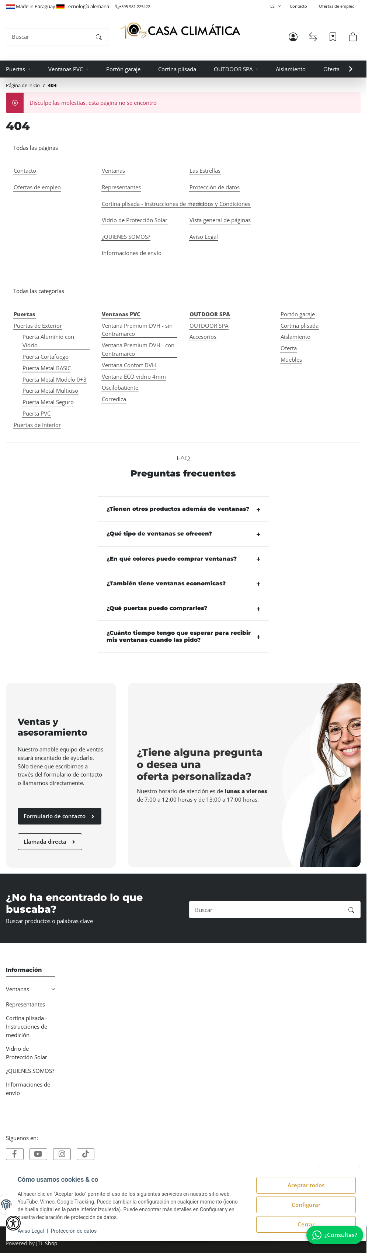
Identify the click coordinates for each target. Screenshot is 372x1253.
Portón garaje (298, 314)
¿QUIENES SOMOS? (30, 1070)
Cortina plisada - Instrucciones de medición (26, 1026)
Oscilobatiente (120, 387)
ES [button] (272, 6)
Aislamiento (295, 336)
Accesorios (203, 336)
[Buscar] (48, 36)
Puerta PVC (36, 413)
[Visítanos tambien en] (15, 1154)
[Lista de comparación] (313, 37)
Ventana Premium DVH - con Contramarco (138, 349)
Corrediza (114, 399)
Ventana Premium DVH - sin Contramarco (137, 330)
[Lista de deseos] (333, 37)
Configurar (305, 1204)
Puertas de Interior (37, 424)
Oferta (289, 348)
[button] (293, 37)
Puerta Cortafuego (45, 356)
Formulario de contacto (59, 816)
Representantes (25, 1004)
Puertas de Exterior (38, 325)
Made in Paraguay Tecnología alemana (57, 6)
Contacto (298, 6)
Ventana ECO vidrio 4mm (134, 376)
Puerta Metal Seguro (48, 402)
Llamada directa (50, 841)
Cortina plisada (300, 325)
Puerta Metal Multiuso (50, 390)
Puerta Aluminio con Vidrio (48, 341)
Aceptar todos (305, 1185)
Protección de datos (74, 1231)
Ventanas (17, 989)
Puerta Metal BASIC (46, 368)
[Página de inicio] (180, 30)
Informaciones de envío (28, 1089)
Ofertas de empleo (337, 6)
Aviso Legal (31, 1231)
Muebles (291, 359)
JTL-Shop (47, 1243)
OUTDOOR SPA (209, 325)
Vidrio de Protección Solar (26, 1053)
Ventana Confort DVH (129, 365)
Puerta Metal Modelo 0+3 (54, 379)
